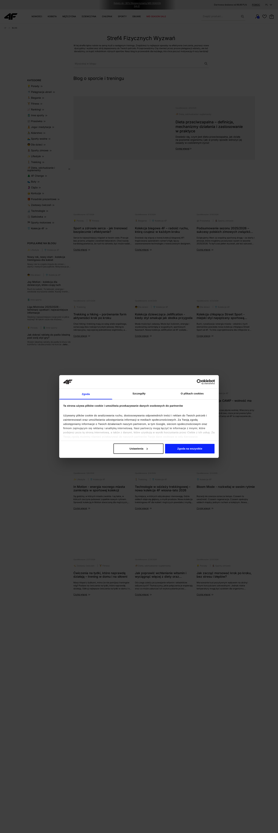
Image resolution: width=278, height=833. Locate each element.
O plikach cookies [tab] (192, 393)
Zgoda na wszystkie (189, 448)
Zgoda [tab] (86, 394)
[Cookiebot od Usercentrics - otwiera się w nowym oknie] (199, 382)
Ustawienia (138, 448)
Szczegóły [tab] (138, 393)
